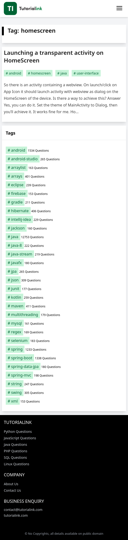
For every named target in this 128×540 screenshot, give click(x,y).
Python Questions (18, 431)
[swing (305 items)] (64, 392)
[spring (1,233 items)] (64, 349)
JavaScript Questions (20, 438)
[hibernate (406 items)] (64, 210)
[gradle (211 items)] (64, 202)
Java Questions (15, 444)
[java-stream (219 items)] (64, 254)
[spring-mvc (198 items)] (64, 375)
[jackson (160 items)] (64, 228)
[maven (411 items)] (64, 306)
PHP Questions (15, 451)
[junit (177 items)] (64, 288)
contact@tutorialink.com (23, 509)
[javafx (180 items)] (64, 262)
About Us (11, 484)
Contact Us (12, 490)
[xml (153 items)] (64, 401)
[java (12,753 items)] (64, 236)
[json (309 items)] (64, 280)
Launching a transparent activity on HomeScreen (54, 56)
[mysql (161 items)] (64, 323)
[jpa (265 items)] (64, 271)
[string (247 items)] (64, 383)
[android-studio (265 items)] (64, 158)
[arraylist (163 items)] (64, 167)
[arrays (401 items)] (64, 176)
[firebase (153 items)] (64, 193)
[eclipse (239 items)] (64, 184)
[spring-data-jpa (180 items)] (64, 366)
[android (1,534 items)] (64, 150)
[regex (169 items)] (64, 331)
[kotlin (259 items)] (64, 297)
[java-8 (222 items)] (64, 245)
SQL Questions (15, 457)
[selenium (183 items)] (64, 340)
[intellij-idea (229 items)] (64, 219)
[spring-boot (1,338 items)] (64, 357)
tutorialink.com (16, 515)
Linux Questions (16, 464)
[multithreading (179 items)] (64, 314)
